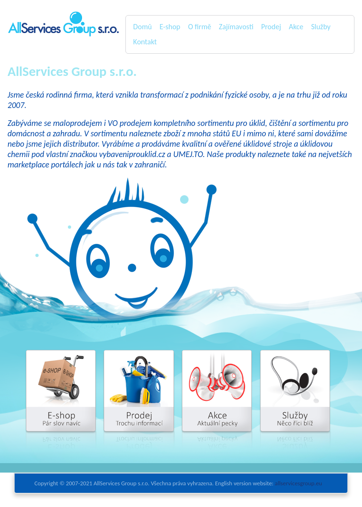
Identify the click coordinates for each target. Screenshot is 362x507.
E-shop (169, 26)
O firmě (199, 26)
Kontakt (145, 41)
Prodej (271, 26)
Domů (142, 26)
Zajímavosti (236, 26)
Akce (296, 26)
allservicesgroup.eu (298, 483)
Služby (320, 26)
